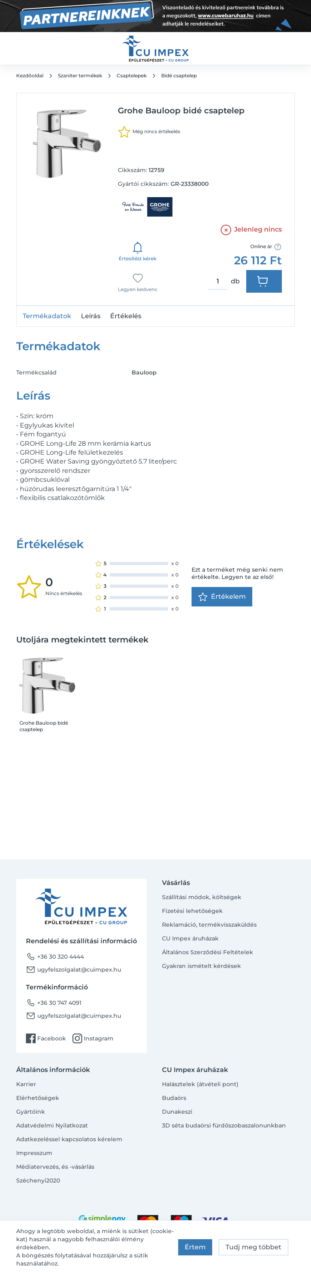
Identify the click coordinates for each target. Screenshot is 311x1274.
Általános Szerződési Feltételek (207, 952)
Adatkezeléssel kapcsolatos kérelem (69, 1139)
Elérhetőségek (37, 1098)
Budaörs (174, 1098)
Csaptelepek (132, 75)
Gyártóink (30, 1111)
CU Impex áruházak (190, 938)
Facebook (46, 1038)
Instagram (92, 1038)
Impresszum (34, 1153)
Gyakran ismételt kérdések (201, 966)
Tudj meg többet (253, 1247)
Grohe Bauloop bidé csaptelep (43, 726)
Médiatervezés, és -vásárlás (55, 1166)
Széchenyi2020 (38, 1180)
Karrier (26, 1084)
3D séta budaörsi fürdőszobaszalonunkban (224, 1125)
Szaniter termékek (80, 75)
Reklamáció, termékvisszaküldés (209, 924)
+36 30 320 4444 (55, 956)
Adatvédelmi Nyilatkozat (52, 1125)
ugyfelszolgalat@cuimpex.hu (73, 969)
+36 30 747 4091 (53, 1003)
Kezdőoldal (29, 75)
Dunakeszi (177, 1111)
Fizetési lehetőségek (192, 911)
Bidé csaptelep (179, 75)
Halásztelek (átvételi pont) (200, 1084)
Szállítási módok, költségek (201, 897)
